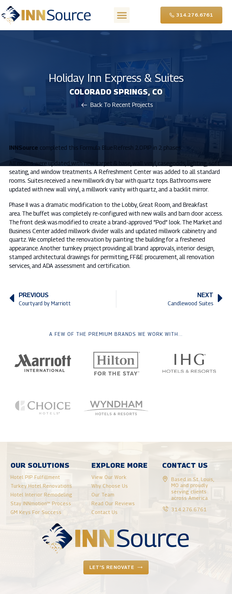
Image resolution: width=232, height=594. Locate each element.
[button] (122, 15)
